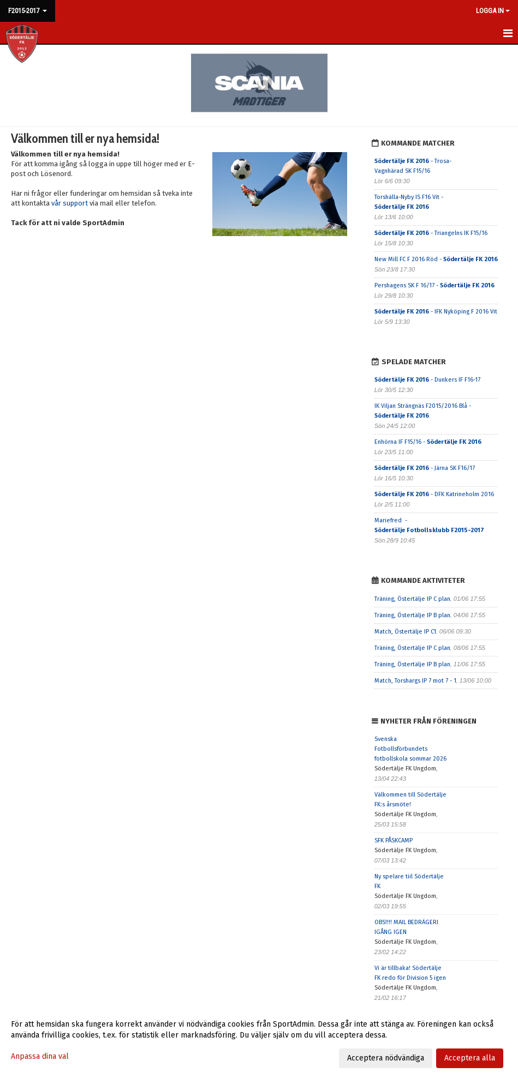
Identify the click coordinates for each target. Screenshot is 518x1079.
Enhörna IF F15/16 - (427, 441)
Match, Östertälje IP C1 (405, 631)
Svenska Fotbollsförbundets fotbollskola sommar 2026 (410, 749)
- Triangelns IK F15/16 (430, 233)
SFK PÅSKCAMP (393, 840)
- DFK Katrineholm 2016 (434, 494)
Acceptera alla (469, 1058)
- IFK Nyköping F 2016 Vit (435, 311)
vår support (69, 203)
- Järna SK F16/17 (424, 468)
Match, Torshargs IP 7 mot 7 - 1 (415, 680)
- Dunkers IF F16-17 (427, 379)
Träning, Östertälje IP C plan (412, 598)
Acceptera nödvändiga (385, 1058)
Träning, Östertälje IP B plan (412, 615)
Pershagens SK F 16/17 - (434, 285)
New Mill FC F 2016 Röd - (436, 259)
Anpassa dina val (40, 1056)
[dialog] (259, 1041)
